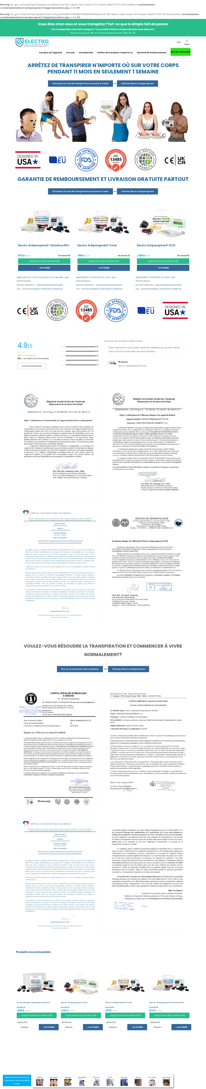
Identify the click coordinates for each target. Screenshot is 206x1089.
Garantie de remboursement (151, 52)
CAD (178, 42)
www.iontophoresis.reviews (50, 284)
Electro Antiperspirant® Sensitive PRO (166, 1002)
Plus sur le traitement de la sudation (80, 669)
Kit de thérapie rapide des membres (33, 1002)
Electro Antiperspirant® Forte (118, 1002)
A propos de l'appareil (50, 52)
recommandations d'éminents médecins (42, 288)
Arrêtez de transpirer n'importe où (115, 52)
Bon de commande (180, 51)
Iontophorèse (86, 52)
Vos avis (70, 52)
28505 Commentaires (26, 355)
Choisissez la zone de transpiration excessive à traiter (80, 83)
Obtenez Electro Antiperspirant (137, 83)
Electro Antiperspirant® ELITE (74, 1002)
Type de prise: (22, 1022)
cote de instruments (32, 366)
